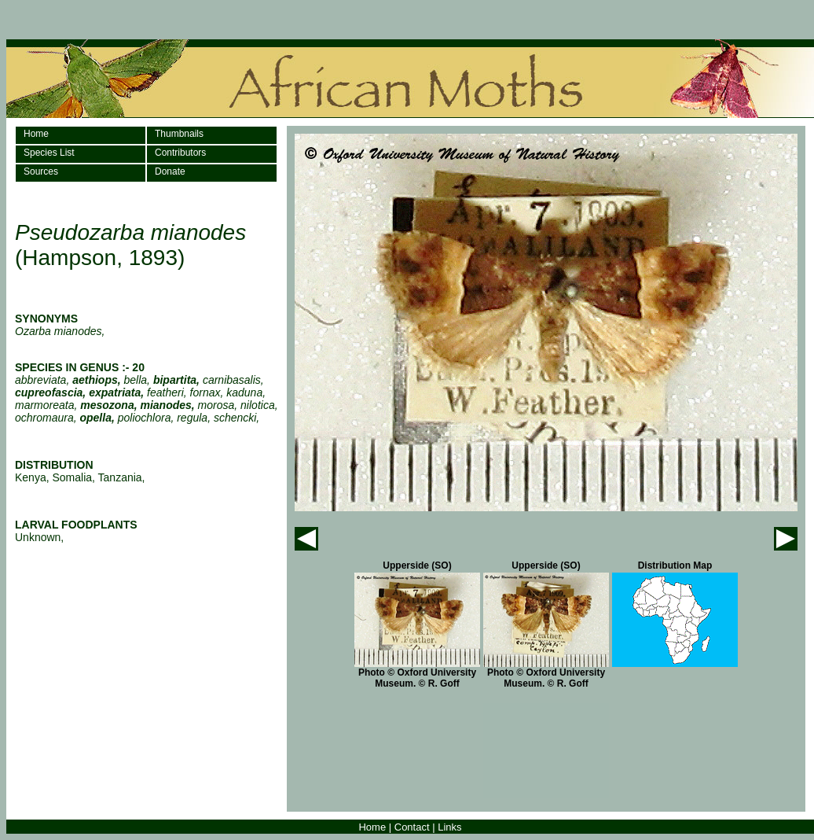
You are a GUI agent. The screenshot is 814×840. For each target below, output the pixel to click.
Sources (41, 171)
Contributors (180, 152)
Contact (412, 827)
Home (36, 133)
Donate (170, 171)
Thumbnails (179, 133)
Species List (49, 152)
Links (449, 827)
